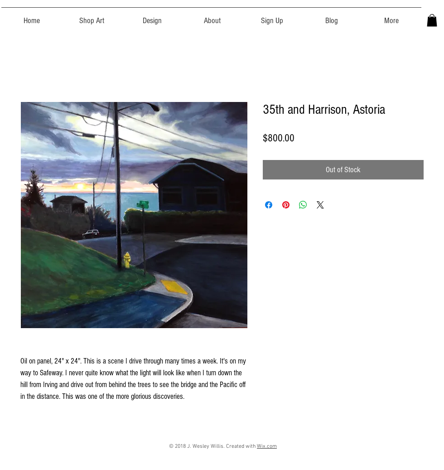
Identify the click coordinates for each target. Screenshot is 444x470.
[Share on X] (320, 204)
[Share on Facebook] (268, 204)
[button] (92, 16)
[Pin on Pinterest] (285, 204)
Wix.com (267, 446)
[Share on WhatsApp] (303, 204)
